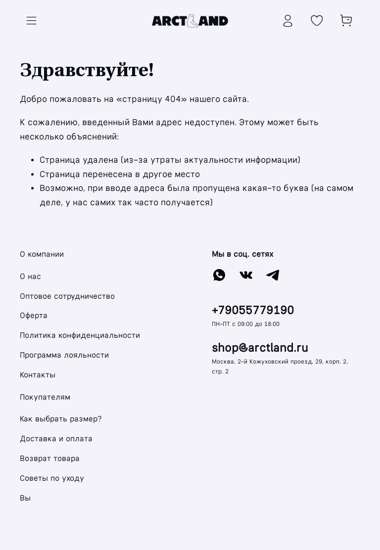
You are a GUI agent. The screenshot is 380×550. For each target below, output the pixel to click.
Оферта (34, 315)
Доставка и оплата (56, 438)
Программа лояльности (64, 355)
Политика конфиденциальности (80, 335)
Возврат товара (50, 458)
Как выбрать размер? (61, 418)
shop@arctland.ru (260, 348)
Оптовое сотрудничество (67, 296)
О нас (30, 276)
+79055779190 (253, 310)
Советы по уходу (52, 478)
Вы (25, 498)
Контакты (37, 374)
